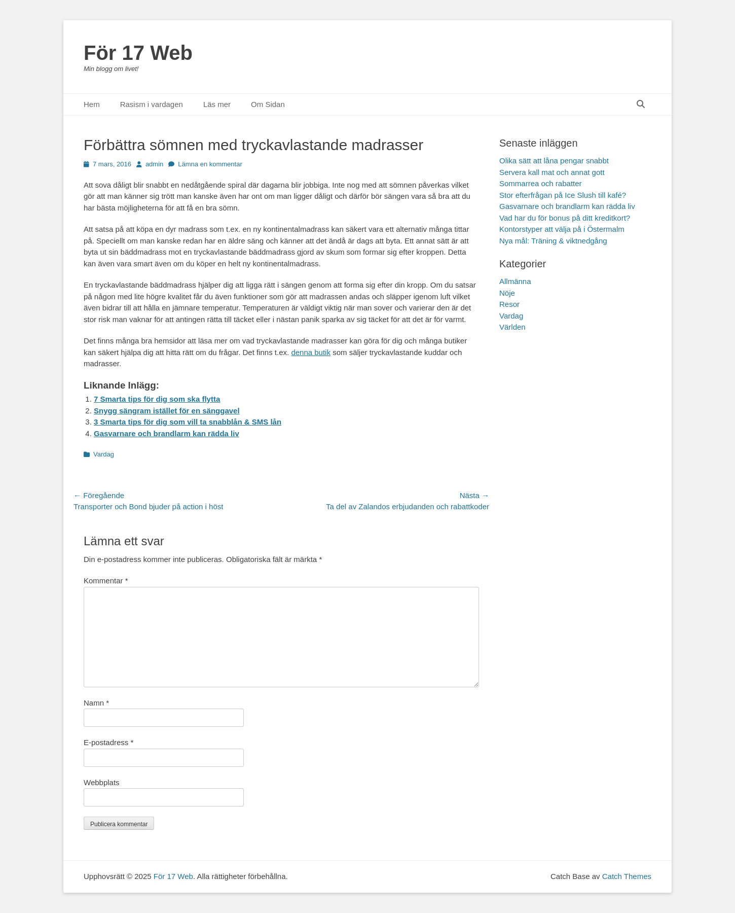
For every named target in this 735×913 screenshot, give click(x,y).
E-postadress (108, 742)
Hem (92, 104)
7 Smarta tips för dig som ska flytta (157, 399)
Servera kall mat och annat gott (552, 172)
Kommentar (106, 580)
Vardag (103, 454)
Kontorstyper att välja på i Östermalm (561, 229)
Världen (512, 327)
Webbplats (102, 782)
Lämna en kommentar (210, 164)
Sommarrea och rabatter (540, 183)
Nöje (507, 293)
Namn (96, 702)
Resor (509, 304)
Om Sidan (268, 104)
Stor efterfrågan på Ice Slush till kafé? (562, 195)
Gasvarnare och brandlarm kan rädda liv (166, 433)
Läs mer (217, 104)
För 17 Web (138, 53)
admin (154, 164)
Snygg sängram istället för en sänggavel (167, 410)
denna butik (310, 352)
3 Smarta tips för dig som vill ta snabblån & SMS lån (187, 421)
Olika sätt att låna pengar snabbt (554, 160)
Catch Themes (626, 876)
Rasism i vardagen (151, 104)
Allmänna (515, 281)
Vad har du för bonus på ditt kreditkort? (564, 218)
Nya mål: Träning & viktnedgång (553, 240)
